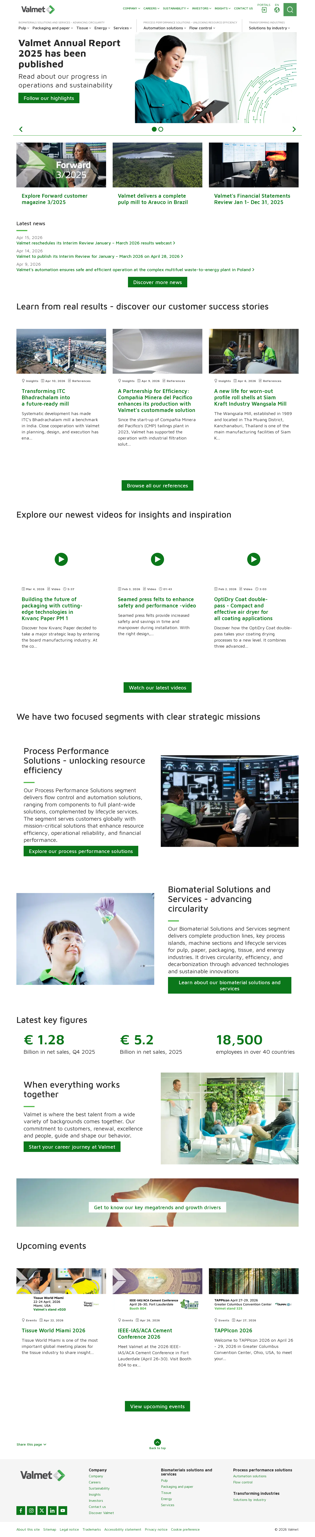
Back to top (157, 1444)
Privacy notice (156, 1530)
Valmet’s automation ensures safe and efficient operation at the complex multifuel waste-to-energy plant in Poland (133, 269)
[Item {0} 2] (160, 129)
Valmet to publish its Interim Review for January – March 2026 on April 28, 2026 (98, 256)
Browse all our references (157, 486)
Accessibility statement (122, 1530)
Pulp (164, 1480)
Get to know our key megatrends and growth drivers (157, 1207)
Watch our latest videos (157, 687)
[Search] (290, 9)
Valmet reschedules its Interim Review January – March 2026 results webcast (94, 242)
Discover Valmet (101, 1513)
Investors (96, 1501)
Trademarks (91, 1530)
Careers (95, 1482)
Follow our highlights (49, 98)
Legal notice (69, 1530)
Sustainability (99, 1488)
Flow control (242, 1482)
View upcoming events (157, 1406)
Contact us (97, 1507)
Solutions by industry (249, 1500)
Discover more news (157, 282)
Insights (95, 1495)
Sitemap (49, 1530)
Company (96, 1476)
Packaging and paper (177, 1486)
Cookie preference (185, 1530)
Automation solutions (249, 1476)
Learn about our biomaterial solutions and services (230, 985)
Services (167, 1505)
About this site (28, 1530)
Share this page (32, 1444)
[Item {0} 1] (154, 129)
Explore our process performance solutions (81, 851)
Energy (166, 1499)
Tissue (166, 1493)
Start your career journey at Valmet (72, 1147)
